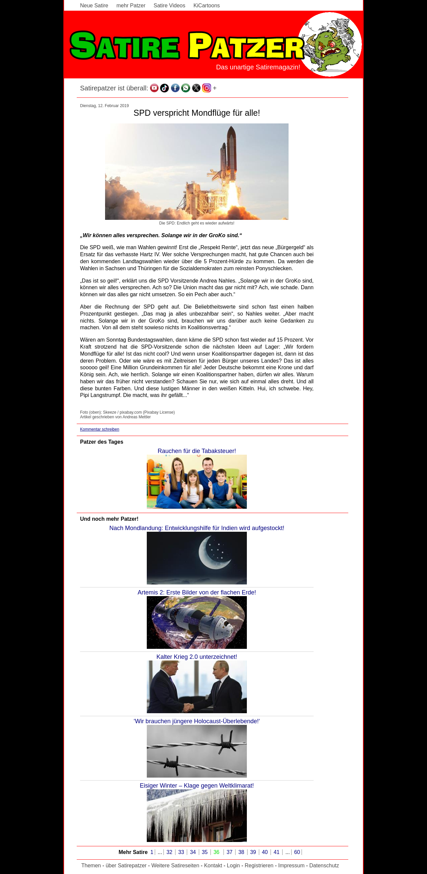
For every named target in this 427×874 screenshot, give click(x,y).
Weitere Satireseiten (175, 865)
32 (170, 852)
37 (230, 852)
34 (193, 852)
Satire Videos (169, 5)
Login (233, 865)
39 (254, 852)
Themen (91, 865)
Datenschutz (324, 865)
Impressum (291, 865)
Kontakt (213, 865)
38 (242, 852)
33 (181, 852)
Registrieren (259, 865)
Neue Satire (94, 5)
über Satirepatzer (126, 865)
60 (297, 852)
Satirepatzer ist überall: (114, 88)
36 (217, 852)
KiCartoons (206, 5)
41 (277, 852)
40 (265, 852)
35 (205, 852)
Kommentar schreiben (99, 429)
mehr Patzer (130, 5)
